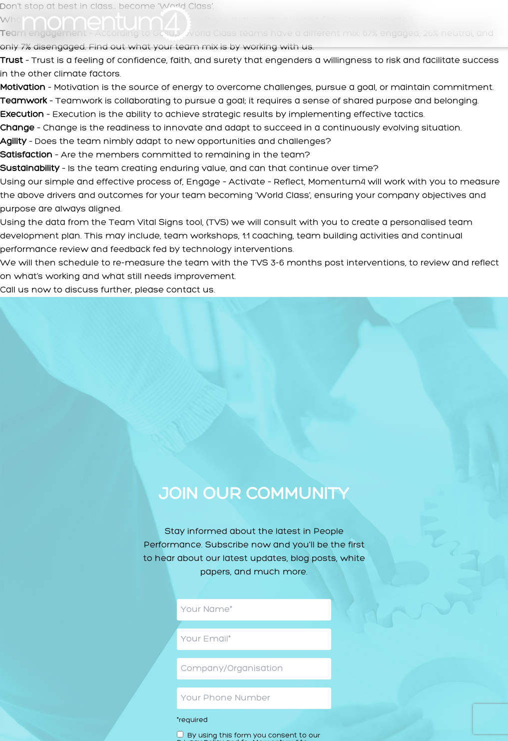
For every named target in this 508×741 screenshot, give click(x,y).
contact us (190, 290)
